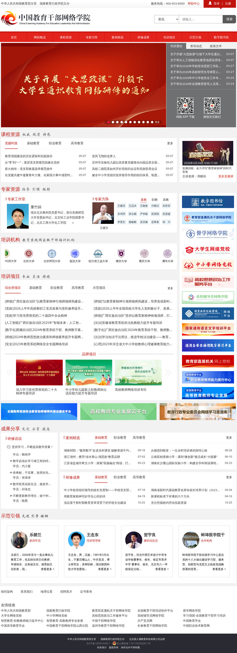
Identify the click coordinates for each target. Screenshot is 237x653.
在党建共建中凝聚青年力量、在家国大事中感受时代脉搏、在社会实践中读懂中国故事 (39, 175)
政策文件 (216, 46)
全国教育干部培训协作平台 (155, 610)
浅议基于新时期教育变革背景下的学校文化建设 (95, 503)
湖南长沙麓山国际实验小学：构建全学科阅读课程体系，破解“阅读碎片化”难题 (185, 463)
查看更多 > (47, 569)
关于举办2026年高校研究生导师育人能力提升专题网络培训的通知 (197, 72)
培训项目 (169, 37)
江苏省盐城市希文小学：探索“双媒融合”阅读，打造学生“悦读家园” (98, 463)
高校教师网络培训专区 (131, 390)
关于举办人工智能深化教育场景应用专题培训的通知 (197, 60)
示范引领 (195, 37)
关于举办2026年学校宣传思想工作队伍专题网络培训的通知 (197, 66)
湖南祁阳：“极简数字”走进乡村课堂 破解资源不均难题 (98, 450)
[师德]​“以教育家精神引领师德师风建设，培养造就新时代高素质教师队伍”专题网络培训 (133, 301)
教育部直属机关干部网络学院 (111, 610)
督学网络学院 (192, 610)
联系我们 (27, 591)
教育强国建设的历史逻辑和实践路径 (28, 156)
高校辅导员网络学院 (150, 615)
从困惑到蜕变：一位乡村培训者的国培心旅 (179, 450)
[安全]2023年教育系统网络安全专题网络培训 (36, 344)
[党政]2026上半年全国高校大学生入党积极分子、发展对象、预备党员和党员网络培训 (133, 308)
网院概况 (40, 37)
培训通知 (176, 46)
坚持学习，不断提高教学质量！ (32, 447)
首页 (14, 37)
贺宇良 (150, 534)
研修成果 (143, 37)
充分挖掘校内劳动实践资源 (169, 503)
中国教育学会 (192, 621)
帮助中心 (194, 3)
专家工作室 (16, 199)
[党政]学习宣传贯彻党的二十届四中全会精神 (36, 315)
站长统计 (102, 647)
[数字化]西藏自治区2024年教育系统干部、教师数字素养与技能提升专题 (44, 330)
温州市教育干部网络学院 (108, 625)
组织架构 (7, 591)
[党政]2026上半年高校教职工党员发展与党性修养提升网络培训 (44, 308)
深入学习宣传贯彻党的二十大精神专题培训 (36, 391)
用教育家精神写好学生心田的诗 (84, 496)
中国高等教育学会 (13, 625)
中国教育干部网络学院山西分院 (67, 625)
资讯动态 (196, 46)
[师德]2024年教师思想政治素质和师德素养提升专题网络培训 (44, 337)
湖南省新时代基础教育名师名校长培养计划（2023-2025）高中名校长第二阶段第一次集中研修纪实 (185, 490)
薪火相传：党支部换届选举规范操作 (28, 169)
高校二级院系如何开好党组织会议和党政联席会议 (124, 169)
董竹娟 (36, 206)
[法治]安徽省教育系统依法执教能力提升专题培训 (128, 322)
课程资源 (66, 37)
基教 (144, 200)
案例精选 (117, 37)
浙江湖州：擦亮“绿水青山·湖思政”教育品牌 (92, 457)
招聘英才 (66, 591)
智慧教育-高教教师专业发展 (64, 621)
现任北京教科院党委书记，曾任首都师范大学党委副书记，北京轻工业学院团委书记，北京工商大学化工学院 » (57, 217)
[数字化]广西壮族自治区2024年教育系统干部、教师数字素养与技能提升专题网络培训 (133, 330)
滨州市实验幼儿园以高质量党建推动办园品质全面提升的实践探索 (126, 162)
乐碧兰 (35, 534)
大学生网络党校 (11, 615)
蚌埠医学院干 (213, 534)
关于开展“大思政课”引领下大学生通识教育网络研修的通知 (197, 54)
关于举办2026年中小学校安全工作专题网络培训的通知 (197, 78)
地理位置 (46, 591)
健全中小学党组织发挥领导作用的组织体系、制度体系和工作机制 (126, 175)
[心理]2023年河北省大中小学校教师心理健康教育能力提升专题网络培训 (133, 344)
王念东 (93, 534)
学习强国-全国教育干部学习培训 (204, 615)
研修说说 (15, 438)
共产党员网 (144, 621)
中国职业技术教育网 (196, 625)
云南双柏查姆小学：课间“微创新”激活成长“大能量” (184, 457)
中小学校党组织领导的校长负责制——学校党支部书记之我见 (98, 490)
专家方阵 (92, 37)
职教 (155, 200)
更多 (157, 122)
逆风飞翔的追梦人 (104, 156)
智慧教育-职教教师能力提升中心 (22, 621)
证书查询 (86, 591)
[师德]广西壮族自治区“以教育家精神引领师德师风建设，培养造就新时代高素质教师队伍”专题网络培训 (44, 301)
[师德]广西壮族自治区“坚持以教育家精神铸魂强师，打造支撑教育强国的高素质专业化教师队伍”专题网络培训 (133, 315)
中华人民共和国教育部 (16, 610)
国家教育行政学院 (58, 610)
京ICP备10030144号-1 (98, 643)
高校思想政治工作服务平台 (110, 615)
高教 (166, 200)
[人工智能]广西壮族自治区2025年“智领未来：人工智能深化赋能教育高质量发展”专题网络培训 (44, 322)
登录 (217, 3)
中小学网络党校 (56, 615)
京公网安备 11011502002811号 (132, 643)
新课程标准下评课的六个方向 (170, 496)
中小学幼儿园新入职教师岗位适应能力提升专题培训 (86, 391)
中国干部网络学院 (104, 621)
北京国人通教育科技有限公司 (144, 639)
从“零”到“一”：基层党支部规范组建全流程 (32, 162)
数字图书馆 (221, 37)
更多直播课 (225, 176)
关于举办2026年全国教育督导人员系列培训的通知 (197, 84)
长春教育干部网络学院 (152, 625)
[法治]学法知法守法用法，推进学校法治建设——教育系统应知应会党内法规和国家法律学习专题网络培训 (133, 337)
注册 (228, 3)
